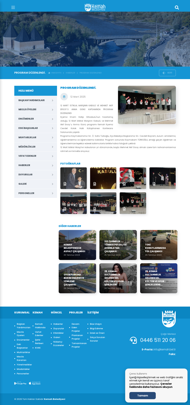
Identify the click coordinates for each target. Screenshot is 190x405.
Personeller (26, 193)
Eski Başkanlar (28, 128)
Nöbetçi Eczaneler (58, 343)
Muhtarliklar (27, 137)
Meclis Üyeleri (27, 109)
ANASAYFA (55, 72)
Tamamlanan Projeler (78, 345)
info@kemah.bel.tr (158, 350)
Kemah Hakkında (40, 325)
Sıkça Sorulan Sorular (97, 339)
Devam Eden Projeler (76, 327)
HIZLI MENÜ (26, 91)
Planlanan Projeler (77, 337)
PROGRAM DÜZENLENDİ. (91, 72)
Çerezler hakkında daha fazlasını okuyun (150, 385)
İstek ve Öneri (97, 333)
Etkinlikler (58, 333)
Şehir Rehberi (39, 341)
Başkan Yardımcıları (31, 100)
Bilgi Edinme (96, 328)
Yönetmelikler (23, 364)
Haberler (70, 72)
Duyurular (25, 174)
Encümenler (26, 118)
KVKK (38, 347)
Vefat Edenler (27, 156)
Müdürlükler (26, 146)
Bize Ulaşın (96, 324)
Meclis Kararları (21, 358)
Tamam (142, 395)
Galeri (22, 184)
